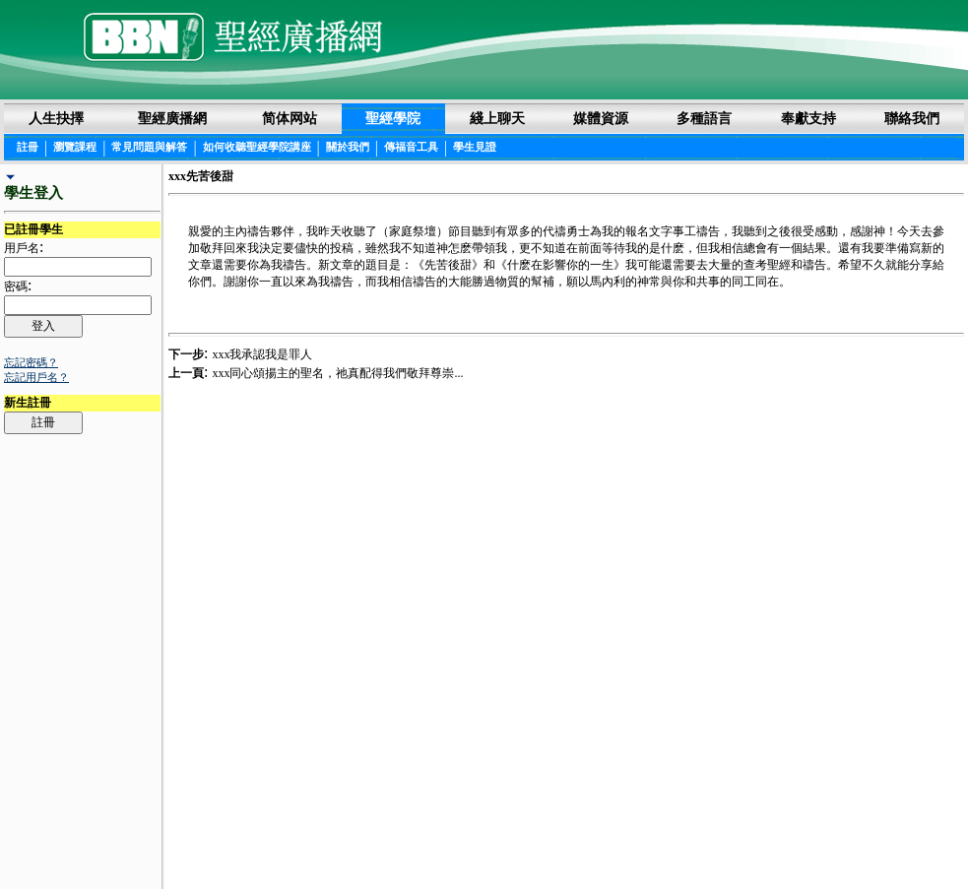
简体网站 (289, 118)
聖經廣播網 (172, 118)
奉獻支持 (808, 118)
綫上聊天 (497, 118)
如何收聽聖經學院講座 (257, 147)
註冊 (27, 147)
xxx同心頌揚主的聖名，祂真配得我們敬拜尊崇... (337, 373)
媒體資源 (600, 118)
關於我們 (347, 147)
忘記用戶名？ (36, 377)
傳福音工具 (411, 147)
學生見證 (474, 147)
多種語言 (704, 118)
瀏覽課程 (75, 147)
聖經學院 (392, 118)
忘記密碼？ (31, 362)
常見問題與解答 (149, 147)
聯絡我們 (911, 118)
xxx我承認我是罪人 (262, 354)
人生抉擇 (56, 118)
